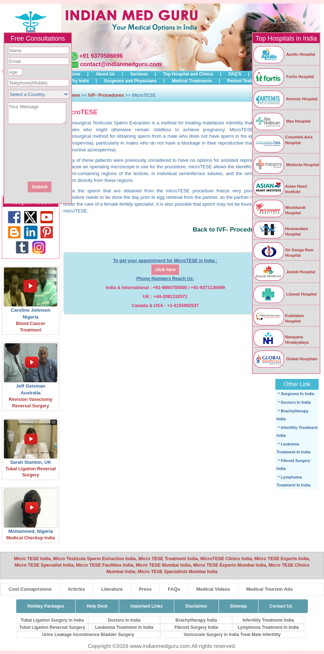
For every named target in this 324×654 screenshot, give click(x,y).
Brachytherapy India (196, 620)
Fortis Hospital (283, 76)
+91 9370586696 (101, 56)
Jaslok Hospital (284, 272)
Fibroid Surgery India (196, 627)
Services (139, 74)
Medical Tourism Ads (269, 589)
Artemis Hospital (285, 99)
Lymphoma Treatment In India (268, 627)
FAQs (174, 589)
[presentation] (76, 152)
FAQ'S (235, 74)
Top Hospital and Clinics (188, 74)
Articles (76, 589)
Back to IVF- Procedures (228, 229)
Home (74, 74)
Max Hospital (282, 121)
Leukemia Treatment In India (124, 627)
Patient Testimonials (248, 80)
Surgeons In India (297, 394)
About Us (105, 74)
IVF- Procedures (106, 95)
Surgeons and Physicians (130, 80)
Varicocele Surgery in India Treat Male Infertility (232, 634)
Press (145, 589)
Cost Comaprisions (30, 589)
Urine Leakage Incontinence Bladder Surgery (88, 634)
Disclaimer (196, 606)
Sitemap (238, 606)
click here (165, 269)
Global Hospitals (285, 359)
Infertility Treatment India (268, 620)
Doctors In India (296, 402)
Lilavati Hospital (284, 294)
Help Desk (97, 606)
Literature (112, 589)
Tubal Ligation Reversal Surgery (52, 627)
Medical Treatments (192, 80)
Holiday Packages (45, 606)
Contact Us (281, 606)
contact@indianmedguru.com (120, 64)
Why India (78, 80)
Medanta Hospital (286, 165)
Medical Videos (213, 589)
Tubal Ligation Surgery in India (52, 620)
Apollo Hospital (284, 54)
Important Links (146, 606)
